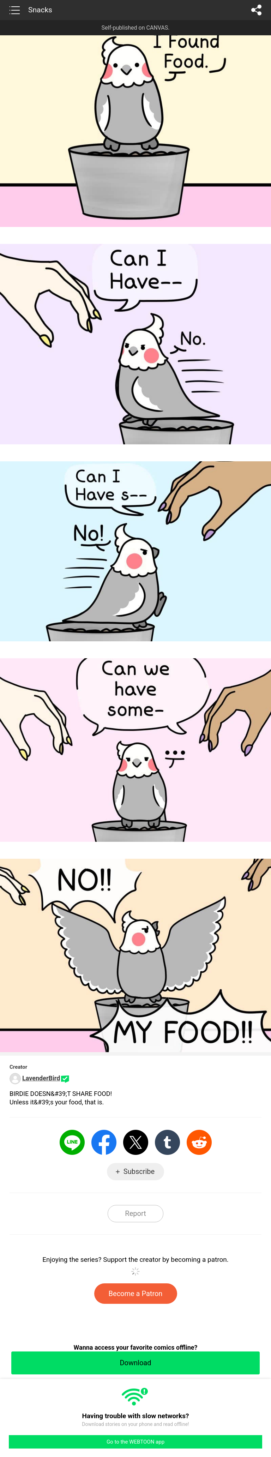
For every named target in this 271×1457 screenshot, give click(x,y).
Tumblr (167, 1142)
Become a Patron (136, 1293)
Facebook (103, 1142)
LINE (72, 1142)
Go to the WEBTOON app (135, 1442)
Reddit (199, 1142)
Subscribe (139, 1171)
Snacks (40, 10)
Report (135, 1213)
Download (135, 1363)
